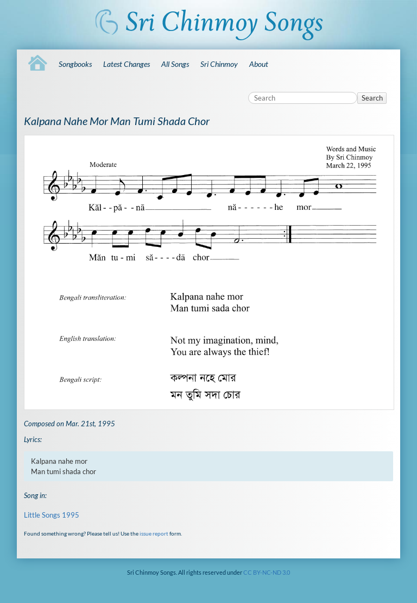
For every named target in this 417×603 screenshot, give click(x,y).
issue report (154, 533)
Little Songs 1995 (51, 515)
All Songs (175, 64)
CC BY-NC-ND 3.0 (266, 572)
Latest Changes (126, 64)
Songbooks (75, 64)
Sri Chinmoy (219, 64)
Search (372, 98)
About (258, 64)
